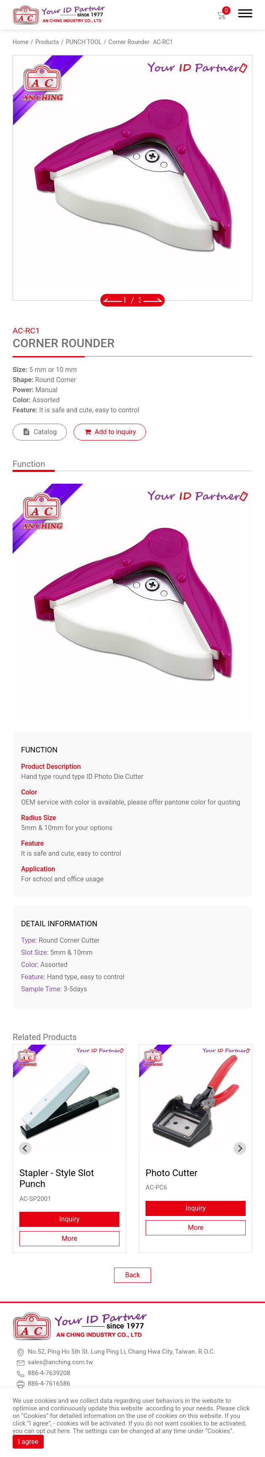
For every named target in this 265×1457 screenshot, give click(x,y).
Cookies (35, 1416)
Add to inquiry (115, 432)
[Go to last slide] (113, 300)
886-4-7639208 (49, 1373)
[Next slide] (153, 300)
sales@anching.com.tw (60, 1362)
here (64, 1431)
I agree (28, 1442)
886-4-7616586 (49, 1383)
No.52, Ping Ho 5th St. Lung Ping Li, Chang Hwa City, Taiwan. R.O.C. (121, 1351)
